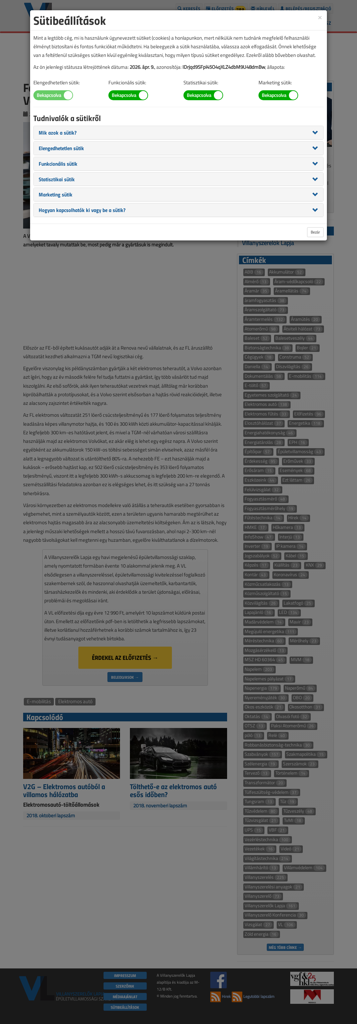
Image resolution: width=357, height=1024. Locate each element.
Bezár (315, 232)
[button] (58, 132)
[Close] (320, 17)
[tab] (178, 132)
